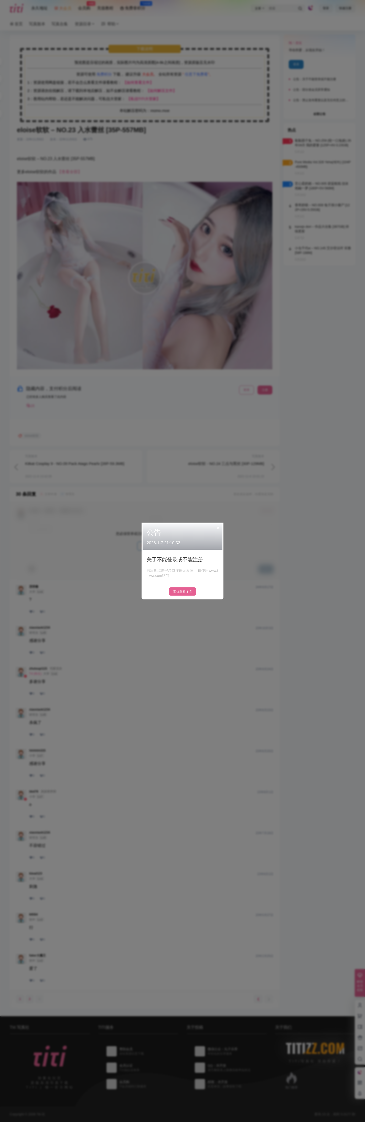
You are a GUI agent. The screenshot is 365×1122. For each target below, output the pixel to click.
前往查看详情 (182, 591)
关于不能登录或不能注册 (175, 559)
